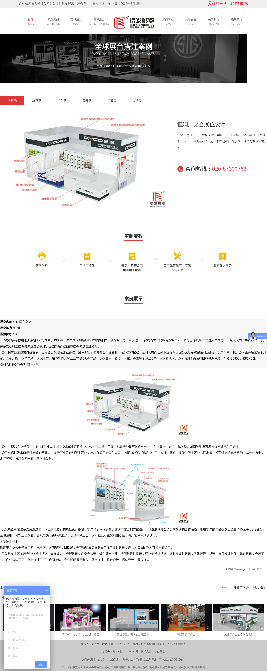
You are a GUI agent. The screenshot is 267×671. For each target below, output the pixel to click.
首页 (30, 22)
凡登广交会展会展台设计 (250, 587)
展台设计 (102, 659)
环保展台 (99, 22)
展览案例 (53, 22)
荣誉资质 (190, 22)
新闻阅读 (167, 22)
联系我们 (236, 22)
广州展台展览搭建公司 (172, 659)
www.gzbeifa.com (246, 569)
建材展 (37, 100)
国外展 (87, 100)
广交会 (112, 100)
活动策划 (76, 22)
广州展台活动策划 (146, 659)
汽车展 (62, 100)
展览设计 (115, 659)
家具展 (12, 100)
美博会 (137, 100)
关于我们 (213, 22)
